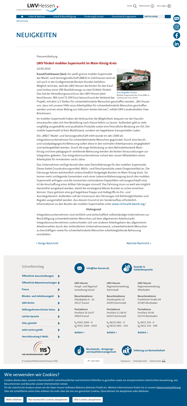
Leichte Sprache (41, 316)
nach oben (95, 361)
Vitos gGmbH (41, 323)
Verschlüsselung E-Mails (41, 336)
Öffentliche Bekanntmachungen (41, 283)
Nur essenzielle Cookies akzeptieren (47, 399)
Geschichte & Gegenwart (124, 16)
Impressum (125, 361)
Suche (132, 5)
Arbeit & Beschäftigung (64, 16)
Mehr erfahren (14, 399)
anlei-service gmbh (41, 330)
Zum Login (164, 5)
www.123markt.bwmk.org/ (129, 204)
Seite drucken (155, 361)
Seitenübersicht (140, 361)
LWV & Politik (151, 16)
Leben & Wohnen (36, 16)
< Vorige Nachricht (47, 243)
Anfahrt (79, 332)
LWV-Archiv (41, 303)
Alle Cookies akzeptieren (87, 399)
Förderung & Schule (94, 16)
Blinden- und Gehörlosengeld (41, 296)
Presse (41, 289)
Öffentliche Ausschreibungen (41, 276)
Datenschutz (146, 5)
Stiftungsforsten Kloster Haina (41, 309)
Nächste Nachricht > (139, 243)
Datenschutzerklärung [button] (168, 387)
